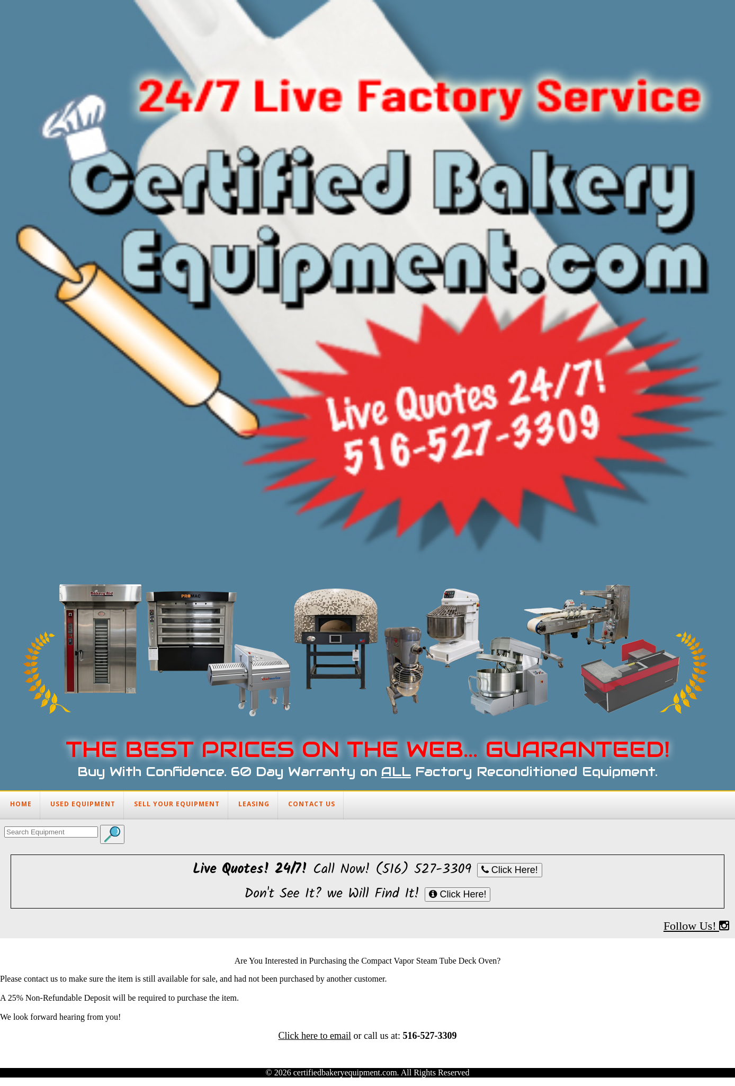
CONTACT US (311, 803)
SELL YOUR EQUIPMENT (177, 803)
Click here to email (315, 1035)
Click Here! (509, 870)
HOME (21, 803)
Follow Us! (696, 925)
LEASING (254, 803)
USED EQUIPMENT (82, 803)
